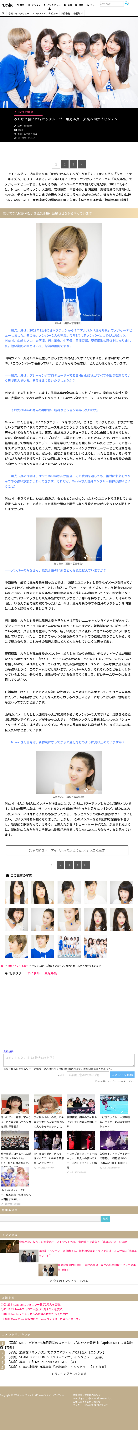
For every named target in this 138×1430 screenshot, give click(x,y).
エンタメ (34, 5)
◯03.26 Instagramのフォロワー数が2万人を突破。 (32, 1304)
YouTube (59, 1395)
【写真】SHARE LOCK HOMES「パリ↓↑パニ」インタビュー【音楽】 (56, 1357)
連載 (79, 5)
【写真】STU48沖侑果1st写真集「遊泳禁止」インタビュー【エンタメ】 (57, 1366)
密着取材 (78, 13)
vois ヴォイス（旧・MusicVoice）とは (93, 1398)
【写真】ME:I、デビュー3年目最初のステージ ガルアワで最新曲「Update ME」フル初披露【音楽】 (66, 1345)
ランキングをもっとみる (69, 1374)
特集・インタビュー (18, 965)
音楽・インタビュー (18, 13)
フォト (92, 5)
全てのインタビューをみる (69, 1281)
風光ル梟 (50, 973)
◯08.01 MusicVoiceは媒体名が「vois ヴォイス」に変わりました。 (41, 1319)
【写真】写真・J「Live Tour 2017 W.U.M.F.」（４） (42, 1361)
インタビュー (52, 5)
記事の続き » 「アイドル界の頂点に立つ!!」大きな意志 (67, 850)
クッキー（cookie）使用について (90, 1404)
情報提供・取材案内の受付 (87, 1395)
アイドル (33, 973)
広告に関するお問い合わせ (87, 1401)
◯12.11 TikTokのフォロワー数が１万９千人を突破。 (33, 1309)
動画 (68, 5)
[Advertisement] (69, 151)
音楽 (20, 5)
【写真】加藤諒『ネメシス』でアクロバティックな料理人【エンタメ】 (56, 1352)
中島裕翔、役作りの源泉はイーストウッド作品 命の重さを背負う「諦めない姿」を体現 (73, 1242)
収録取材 (65, 13)
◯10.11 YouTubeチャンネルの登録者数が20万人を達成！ (35, 1314)
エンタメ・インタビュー (45, 13)
